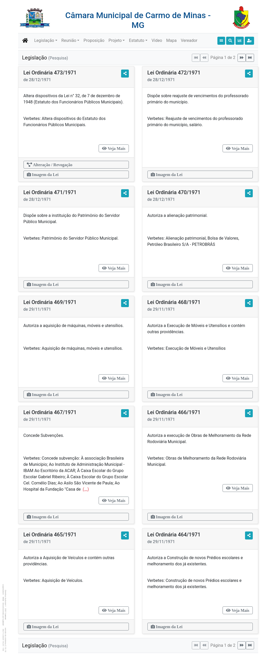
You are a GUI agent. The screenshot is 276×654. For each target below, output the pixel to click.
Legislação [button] (44, 40)
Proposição (93, 40)
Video (157, 40)
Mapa (171, 40)
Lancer (5, 616)
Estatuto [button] (136, 40)
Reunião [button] (68, 40)
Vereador (189, 40)
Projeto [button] (115, 40)
